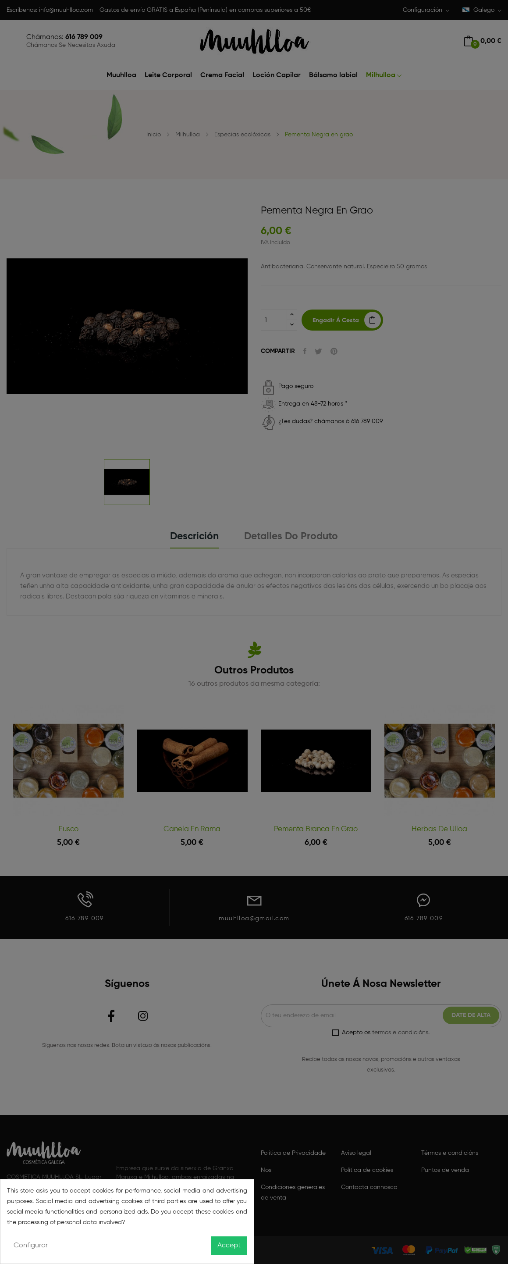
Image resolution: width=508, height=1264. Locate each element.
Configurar (31, 1245)
